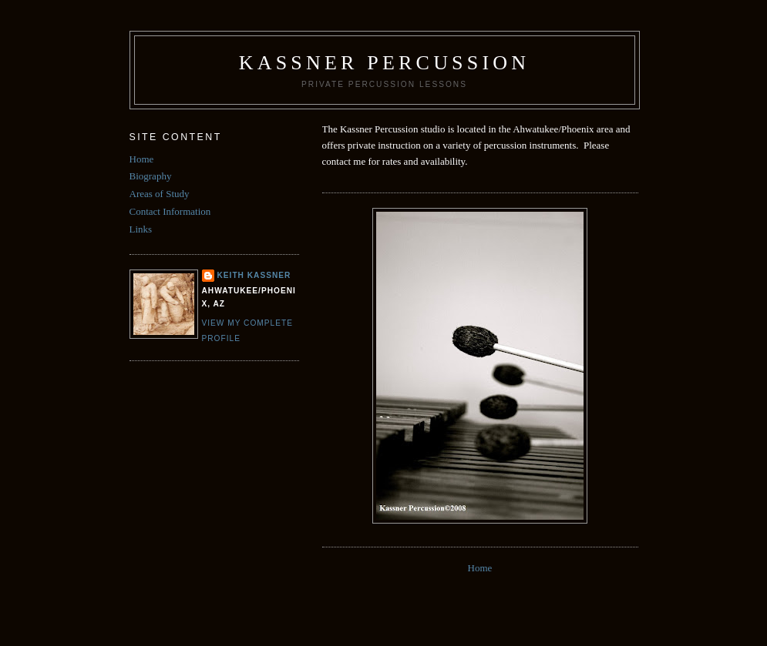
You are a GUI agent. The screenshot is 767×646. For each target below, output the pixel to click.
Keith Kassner (254, 275)
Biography (151, 176)
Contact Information (170, 211)
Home (480, 568)
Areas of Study (160, 193)
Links (141, 229)
